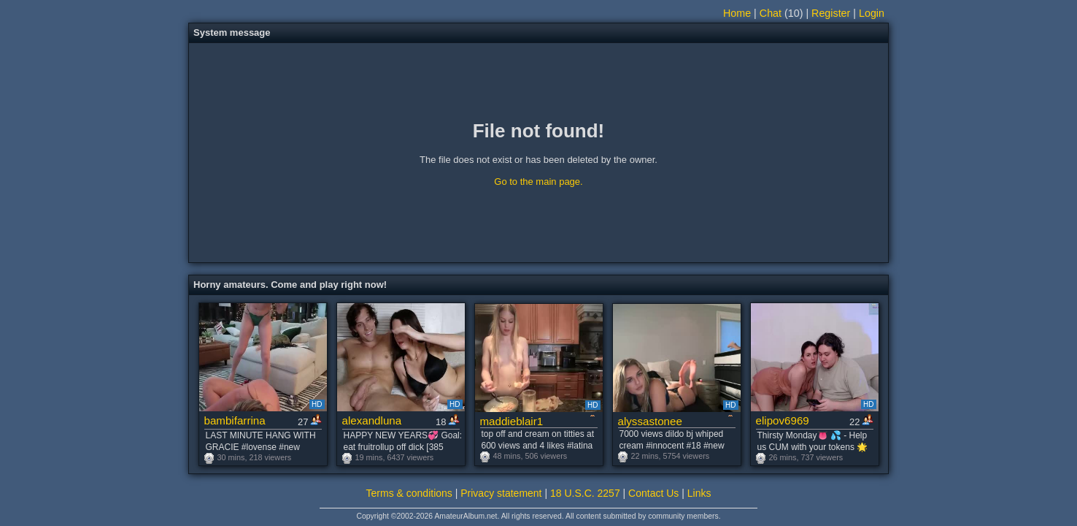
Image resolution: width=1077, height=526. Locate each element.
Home (737, 13)
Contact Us (653, 493)
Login (871, 13)
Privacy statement (500, 493)
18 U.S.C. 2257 (585, 493)
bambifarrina (235, 420)
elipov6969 (782, 420)
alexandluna (372, 420)
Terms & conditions (409, 493)
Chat (770, 13)
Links (699, 493)
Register (830, 13)
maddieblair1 (512, 421)
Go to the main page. (538, 181)
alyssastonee (650, 421)
